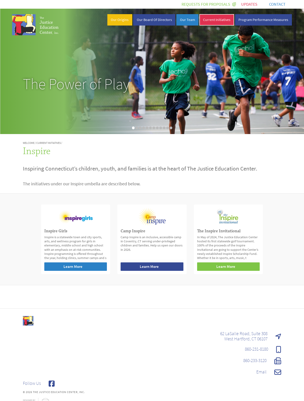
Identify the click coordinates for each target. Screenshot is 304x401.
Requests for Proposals (209, 4)
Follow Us (39, 383)
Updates (252, 4)
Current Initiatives (48, 143)
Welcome (28, 143)
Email (268, 372)
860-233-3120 (262, 360)
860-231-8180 (263, 349)
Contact (280, 4)
